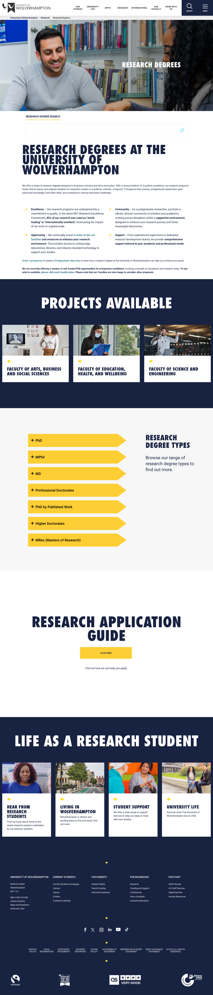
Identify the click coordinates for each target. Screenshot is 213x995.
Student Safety (98, 884)
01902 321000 (21, 897)
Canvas (56, 888)
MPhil (38, 457)
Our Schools (156, 7)
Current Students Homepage (66, 884)
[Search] (189, 8)
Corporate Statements (63, 950)
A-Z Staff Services (177, 888)
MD (36, 473)
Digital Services (175, 892)
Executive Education (139, 900)
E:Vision (56, 896)
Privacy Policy (33, 950)
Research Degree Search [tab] (43, 116)
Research (123, 7)
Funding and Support (140, 888)
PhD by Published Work (51, 507)
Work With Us (171, 7)
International (139, 7)
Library (56, 892)
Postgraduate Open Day (67, 260)
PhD (36, 440)
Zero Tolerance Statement (154, 950)
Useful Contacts (17, 901)
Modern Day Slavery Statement (131, 950)
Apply (108, 7)
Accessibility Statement (109, 950)
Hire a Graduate (137, 896)
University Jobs (17, 908)
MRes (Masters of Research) (56, 540)
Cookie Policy (94, 950)
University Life (93, 7)
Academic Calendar (62, 900)
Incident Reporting (80, 950)
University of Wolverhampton (24, 17)
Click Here (106, 653)
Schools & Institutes (101, 892)
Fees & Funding (99, 888)
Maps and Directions (19, 904)
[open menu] (205, 8)
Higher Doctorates (47, 523)
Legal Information (47, 950)
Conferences (136, 892)
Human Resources (177, 896)
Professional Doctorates (52, 490)
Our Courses (77, 7)
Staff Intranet (175, 884)
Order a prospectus (32, 260)
